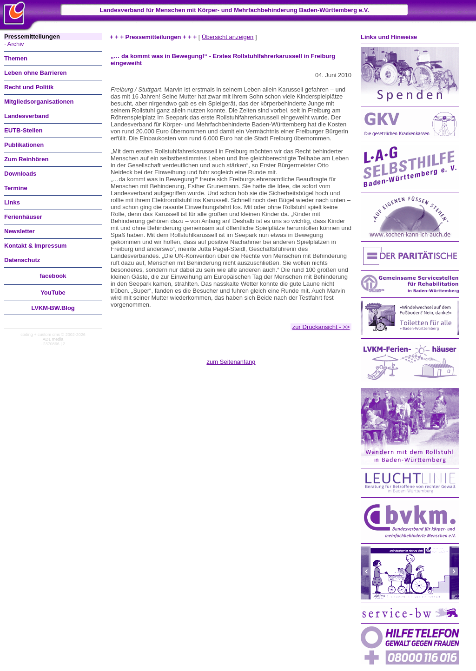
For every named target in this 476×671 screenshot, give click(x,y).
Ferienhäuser (23, 216)
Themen (15, 58)
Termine (15, 187)
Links (12, 202)
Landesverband (26, 115)
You (53, 292)
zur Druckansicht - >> (321, 326)
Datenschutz (22, 260)
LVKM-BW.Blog (53, 307)
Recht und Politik (28, 87)
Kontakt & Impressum (35, 245)
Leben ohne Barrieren (35, 72)
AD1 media (53, 339)
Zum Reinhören (26, 159)
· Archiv (14, 43)
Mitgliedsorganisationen (39, 101)
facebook (53, 275)
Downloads (20, 173)
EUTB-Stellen (23, 130)
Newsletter (19, 231)
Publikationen (24, 144)
